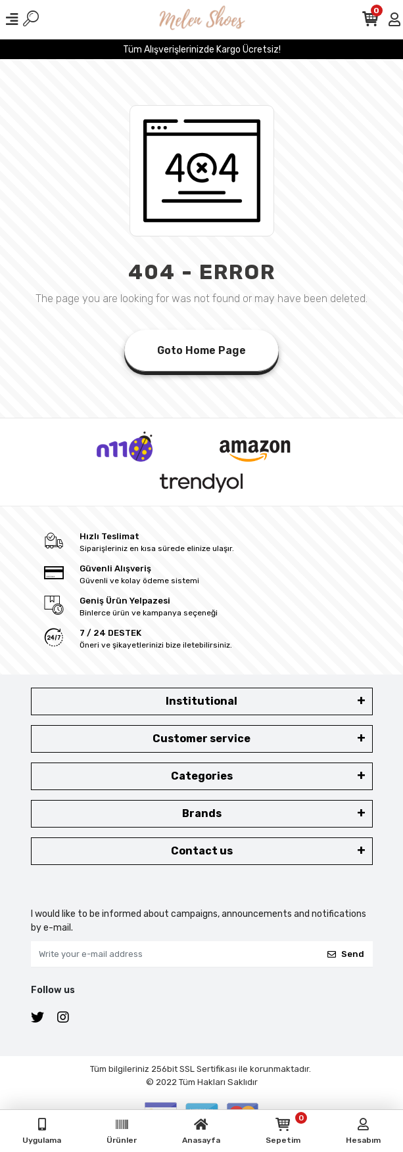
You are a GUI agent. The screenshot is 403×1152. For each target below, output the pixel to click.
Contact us (202, 851)
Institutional (201, 701)
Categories (202, 776)
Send (345, 954)
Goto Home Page (201, 350)
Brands (202, 813)
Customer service (201, 738)
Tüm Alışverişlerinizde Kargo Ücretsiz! (202, 49)
